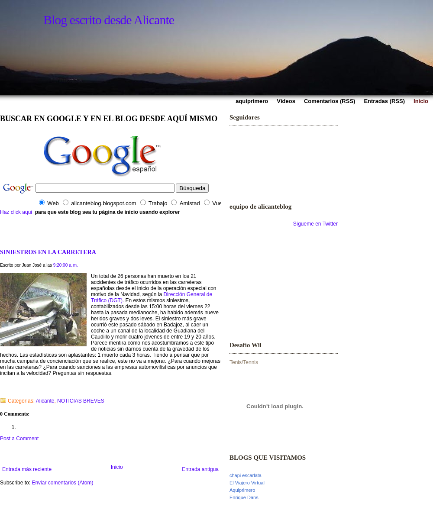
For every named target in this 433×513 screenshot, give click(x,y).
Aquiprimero (242, 490)
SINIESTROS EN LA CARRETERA (48, 251)
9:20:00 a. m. (65, 265)
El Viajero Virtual (247, 482)
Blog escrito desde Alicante (108, 20)
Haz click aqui (16, 212)
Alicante (45, 401)
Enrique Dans (244, 497)
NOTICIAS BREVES (80, 401)
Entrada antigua (200, 469)
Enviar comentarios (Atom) (62, 483)
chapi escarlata (245, 475)
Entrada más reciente (27, 469)
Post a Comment (19, 439)
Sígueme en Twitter (315, 224)
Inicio (117, 467)
